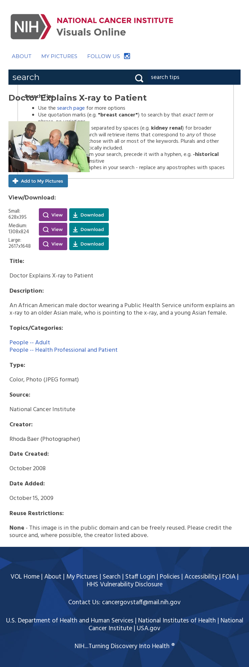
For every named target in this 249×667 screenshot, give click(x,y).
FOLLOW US (103, 56)
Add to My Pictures (38, 181)
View (53, 214)
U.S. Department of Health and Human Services (69, 621)
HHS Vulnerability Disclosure (125, 585)
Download (89, 214)
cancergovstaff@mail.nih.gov (141, 602)
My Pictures (82, 577)
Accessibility (201, 577)
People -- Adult (29, 343)
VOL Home (25, 577)
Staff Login (140, 577)
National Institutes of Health (177, 621)
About (52, 577)
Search (112, 577)
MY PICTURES (59, 56)
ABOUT (21, 56)
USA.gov (148, 628)
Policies (170, 577)
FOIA (228, 577)
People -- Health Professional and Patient (63, 350)
